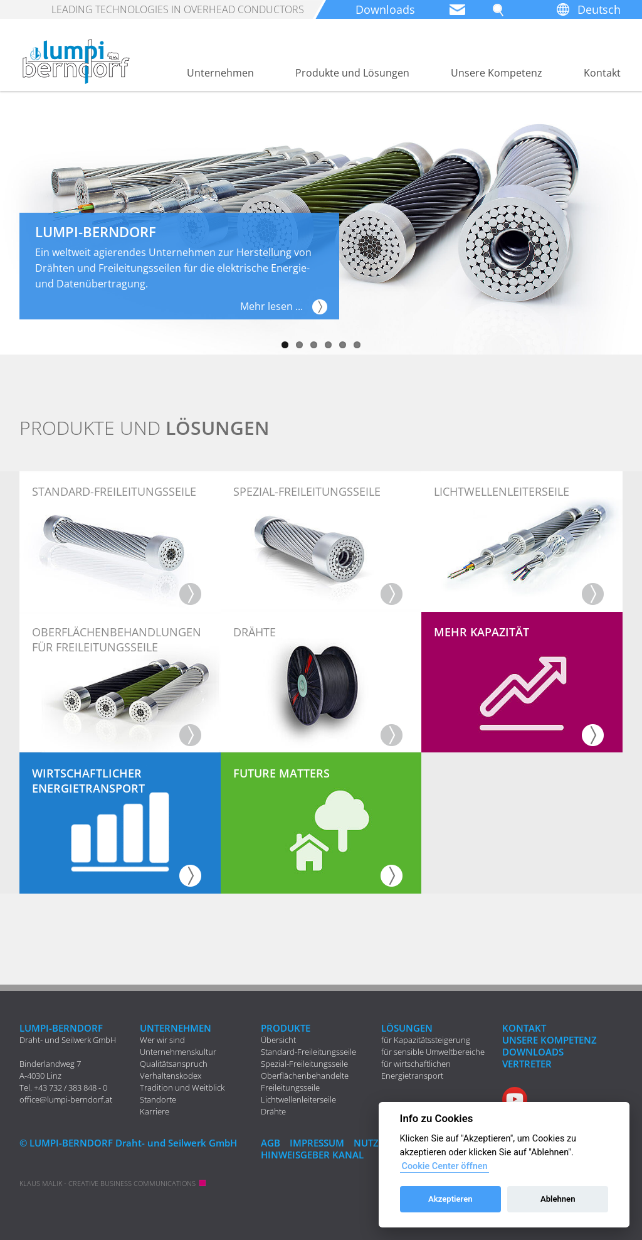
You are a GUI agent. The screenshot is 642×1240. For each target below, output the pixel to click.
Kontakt (602, 73)
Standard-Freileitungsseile (308, 1051)
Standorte (158, 1099)
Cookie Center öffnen (444, 1166)
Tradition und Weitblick (182, 1087)
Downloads (385, 9)
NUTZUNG (377, 1142)
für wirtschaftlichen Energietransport (416, 1069)
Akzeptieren (450, 1199)
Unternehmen (220, 73)
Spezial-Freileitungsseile (304, 1063)
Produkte (285, 1028)
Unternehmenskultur (178, 1051)
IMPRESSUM (317, 1142)
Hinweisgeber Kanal (312, 1154)
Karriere (154, 1111)
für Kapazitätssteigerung (425, 1039)
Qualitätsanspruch (174, 1063)
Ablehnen (558, 1199)
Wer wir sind (162, 1039)
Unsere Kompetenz (496, 73)
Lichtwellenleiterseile (298, 1099)
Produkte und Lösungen (352, 73)
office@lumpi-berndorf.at (65, 1099)
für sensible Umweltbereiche (433, 1051)
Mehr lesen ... (271, 306)
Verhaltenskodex (170, 1075)
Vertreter (527, 1063)
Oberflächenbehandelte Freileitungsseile (305, 1081)
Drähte (273, 1111)
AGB (270, 1142)
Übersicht (278, 1039)
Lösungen (407, 1028)
